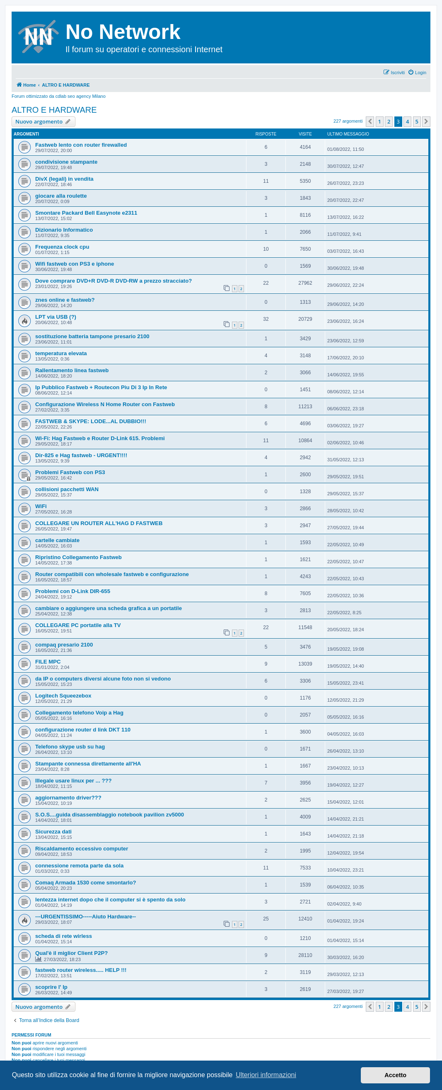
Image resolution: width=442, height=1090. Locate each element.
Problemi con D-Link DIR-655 (72, 591)
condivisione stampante (66, 162)
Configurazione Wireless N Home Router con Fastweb (105, 404)
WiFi (41, 506)
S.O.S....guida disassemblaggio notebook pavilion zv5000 (109, 814)
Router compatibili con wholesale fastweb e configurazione (112, 574)
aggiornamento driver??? (68, 797)
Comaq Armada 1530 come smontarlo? (85, 882)
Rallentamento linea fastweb (72, 370)
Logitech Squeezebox (63, 696)
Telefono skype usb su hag (70, 747)
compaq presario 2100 (64, 645)
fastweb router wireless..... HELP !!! (80, 970)
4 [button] (407, 121)
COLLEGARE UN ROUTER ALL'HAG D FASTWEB (98, 523)
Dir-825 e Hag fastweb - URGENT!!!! (81, 455)
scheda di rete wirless (63, 936)
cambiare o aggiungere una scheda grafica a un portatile (108, 608)
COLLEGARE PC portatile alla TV (78, 625)
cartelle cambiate (57, 540)
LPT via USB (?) (55, 317)
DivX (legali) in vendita (64, 179)
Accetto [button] (395, 1075)
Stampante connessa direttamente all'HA (88, 764)
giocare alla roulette (61, 196)
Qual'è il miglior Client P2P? (71, 953)
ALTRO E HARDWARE (54, 109)
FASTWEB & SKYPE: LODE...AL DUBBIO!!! (90, 421)
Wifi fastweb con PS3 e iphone (74, 264)
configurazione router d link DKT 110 (82, 730)
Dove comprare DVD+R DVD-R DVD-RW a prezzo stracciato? (113, 281)
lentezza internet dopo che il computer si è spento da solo (110, 899)
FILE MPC (48, 662)
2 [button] (388, 121)
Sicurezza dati (53, 831)
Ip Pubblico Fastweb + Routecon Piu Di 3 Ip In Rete (101, 387)
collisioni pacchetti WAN (67, 489)
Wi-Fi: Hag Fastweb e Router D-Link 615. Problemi (100, 438)
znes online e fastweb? (65, 300)
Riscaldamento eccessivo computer (81, 848)
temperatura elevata (61, 353)
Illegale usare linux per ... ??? (73, 781)
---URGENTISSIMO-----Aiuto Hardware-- (85, 916)
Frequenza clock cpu (62, 247)
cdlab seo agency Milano (81, 96)
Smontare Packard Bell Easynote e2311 (86, 213)
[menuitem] (417, 73)
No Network (123, 32)
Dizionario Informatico (64, 230)
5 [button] (416, 121)
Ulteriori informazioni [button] (266, 1074)
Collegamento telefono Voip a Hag (79, 713)
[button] (370, 121)
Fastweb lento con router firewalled (81, 145)
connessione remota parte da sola (79, 865)
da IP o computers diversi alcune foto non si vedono (103, 679)
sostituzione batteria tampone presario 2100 (92, 336)
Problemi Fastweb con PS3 (70, 472)
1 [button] (379, 121)
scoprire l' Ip (51, 987)
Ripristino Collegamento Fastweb (78, 557)
